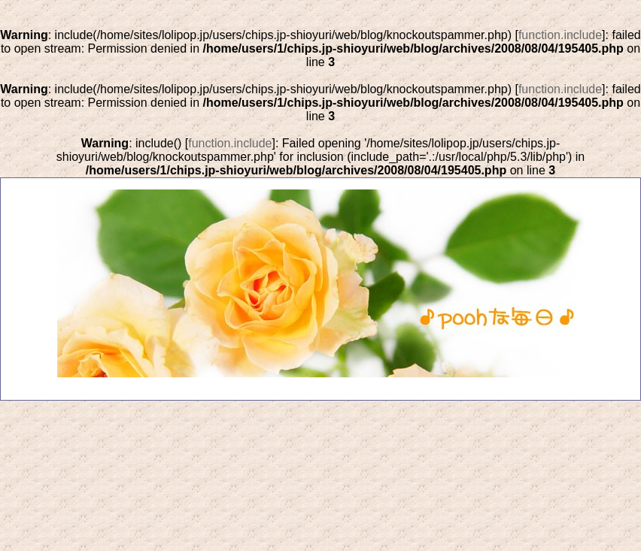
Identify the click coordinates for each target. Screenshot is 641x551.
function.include (560, 35)
